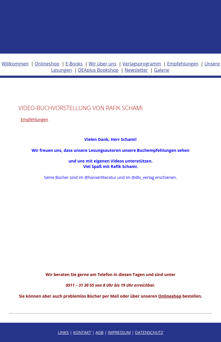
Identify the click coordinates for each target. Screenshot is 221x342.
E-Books (74, 64)
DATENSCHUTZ (149, 332)
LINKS (63, 332)
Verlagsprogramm (141, 64)
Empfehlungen (183, 64)
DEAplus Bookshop (98, 70)
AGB (100, 332)
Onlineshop (47, 64)
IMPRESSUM (119, 332)
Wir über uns (102, 64)
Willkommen (15, 64)
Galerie (161, 70)
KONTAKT (82, 332)
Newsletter (136, 70)
